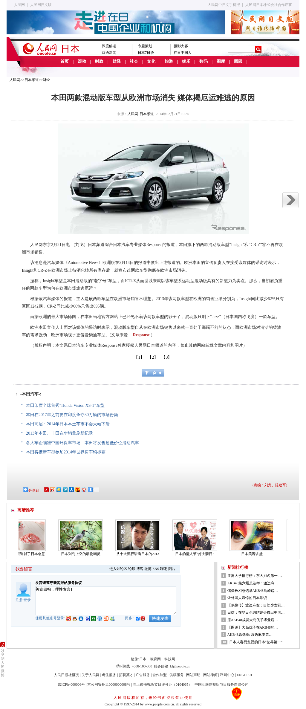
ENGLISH (244, 675)
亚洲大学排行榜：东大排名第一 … (254, 576)
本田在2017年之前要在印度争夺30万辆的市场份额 (72, 414)
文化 (151, 61)
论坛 (131, 569)
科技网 (169, 659)
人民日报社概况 (66, 675)
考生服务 (109, 675)
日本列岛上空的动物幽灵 (82, 554)
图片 (171, 569)
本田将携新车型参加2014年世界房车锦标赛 (65, 452)
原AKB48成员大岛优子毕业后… (252, 620)
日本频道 (32, 80)
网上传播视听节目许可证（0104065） (162, 684)
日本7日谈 (146, 53)
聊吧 (163, 569)
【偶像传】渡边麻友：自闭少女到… (256, 605)
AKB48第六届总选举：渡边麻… (252, 583)
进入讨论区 (118, 569)
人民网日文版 (41, 5)
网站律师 (210, 675)
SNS (155, 569)
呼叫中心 (227, 675)
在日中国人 (183, 53)
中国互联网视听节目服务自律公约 (221, 684)
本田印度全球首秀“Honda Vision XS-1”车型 (65, 405)
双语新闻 (109, 53)
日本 (142, 659)
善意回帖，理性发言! (105, 600)
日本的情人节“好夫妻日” (196, 554)
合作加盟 (159, 675)
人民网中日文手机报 (224, 5)
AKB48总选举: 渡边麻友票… (250, 634)
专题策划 (145, 46)
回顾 (238, 61)
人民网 (19, 5)
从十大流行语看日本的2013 (139, 554)
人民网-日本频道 (141, 114)
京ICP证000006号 (71, 684)
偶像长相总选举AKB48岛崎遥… (252, 591)
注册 (19, 600)
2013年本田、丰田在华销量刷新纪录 (59, 433)
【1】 (139, 357)
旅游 (169, 61)
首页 (64, 61)
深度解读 (109, 46)
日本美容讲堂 (253, 554)
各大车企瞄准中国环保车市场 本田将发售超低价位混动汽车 (82, 443)
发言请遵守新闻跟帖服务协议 (58, 583)
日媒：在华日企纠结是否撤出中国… (256, 612)
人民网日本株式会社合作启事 (268, 5)
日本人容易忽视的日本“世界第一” (256, 642)
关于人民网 (91, 675)
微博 (148, 569)
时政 (99, 61)
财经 (116, 61)
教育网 (155, 659)
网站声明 (193, 675)
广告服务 (143, 675)
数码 (203, 61)
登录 (27, 600)
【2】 (153, 357)
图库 (221, 61)
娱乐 (186, 61)
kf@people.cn (180, 666)
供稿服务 (176, 675)
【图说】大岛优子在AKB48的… (252, 627)
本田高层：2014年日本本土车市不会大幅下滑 (68, 424)
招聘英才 (126, 675)
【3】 (166, 357)
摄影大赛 (181, 46)
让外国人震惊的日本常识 (247, 598)
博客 (139, 569)
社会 (134, 61)
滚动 (82, 61)
